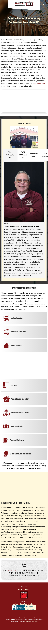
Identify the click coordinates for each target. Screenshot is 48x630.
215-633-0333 (39, 83)
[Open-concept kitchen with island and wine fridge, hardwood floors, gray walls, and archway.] (24, 365)
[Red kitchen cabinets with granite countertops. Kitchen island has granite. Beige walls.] (24, 487)
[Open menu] (3, 5)
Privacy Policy (34, 621)
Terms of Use (27, 621)
